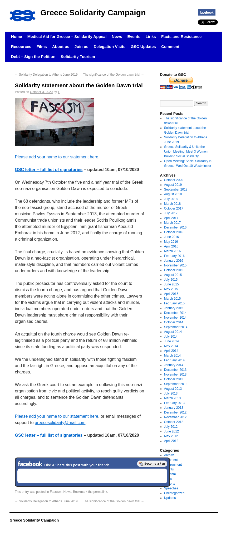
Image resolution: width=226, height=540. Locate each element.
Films (42, 46)
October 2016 (173, 232)
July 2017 (171, 213)
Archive (169, 455)
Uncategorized (174, 493)
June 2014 (171, 341)
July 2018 (171, 199)
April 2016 (171, 246)
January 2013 (173, 408)
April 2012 (171, 441)
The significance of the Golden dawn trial (113, 74)
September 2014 (176, 327)
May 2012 (171, 436)
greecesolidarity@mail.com (60, 422)
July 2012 (171, 427)
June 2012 (171, 431)
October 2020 (173, 180)
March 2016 (172, 251)
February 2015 (174, 303)
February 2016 (174, 256)
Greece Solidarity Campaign (93, 12)
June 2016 (171, 237)
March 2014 (172, 355)
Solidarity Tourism (78, 56)
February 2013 (174, 403)
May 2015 (171, 289)
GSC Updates (143, 46)
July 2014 (171, 336)
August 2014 (173, 332)
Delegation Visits (109, 46)
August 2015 (173, 275)
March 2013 (172, 398)
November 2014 (175, 317)
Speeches (171, 488)
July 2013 (171, 393)
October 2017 (173, 208)
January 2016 (173, 260)
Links (151, 36)
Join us (82, 46)
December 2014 (175, 313)
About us (60, 46)
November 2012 (175, 417)
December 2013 (175, 370)
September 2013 (176, 384)
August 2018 (173, 194)
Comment (170, 46)
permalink (100, 492)
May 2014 (171, 346)
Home (16, 36)
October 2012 (173, 422)
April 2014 (171, 351)
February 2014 (174, 360)
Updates (170, 498)
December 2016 (175, 227)
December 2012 (175, 412)
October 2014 (173, 322)
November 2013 (175, 374)
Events (133, 36)
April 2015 (171, 294)
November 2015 (175, 265)
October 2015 (173, 270)
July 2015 (171, 279)
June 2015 (171, 284)
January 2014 (173, 365)
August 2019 (173, 185)
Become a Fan (152, 463)
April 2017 (171, 218)
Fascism (56, 492)
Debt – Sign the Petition (33, 56)
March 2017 (172, 223)
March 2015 (172, 298)
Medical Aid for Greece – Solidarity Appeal (67, 36)
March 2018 (172, 204)
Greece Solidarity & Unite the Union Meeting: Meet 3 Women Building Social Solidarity (186, 151)
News (117, 36)
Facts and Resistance (181, 36)
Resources (21, 46)
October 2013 (173, 379)
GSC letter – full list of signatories (48, 169)
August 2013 (173, 389)
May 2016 (171, 242)
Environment (173, 464)
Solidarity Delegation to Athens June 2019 (46, 74)
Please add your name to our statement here (56, 157)
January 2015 (173, 308)
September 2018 (176, 189)
